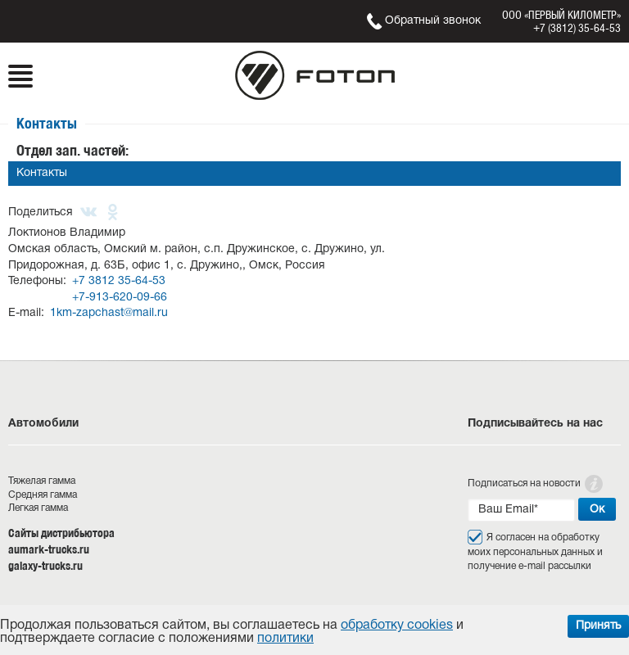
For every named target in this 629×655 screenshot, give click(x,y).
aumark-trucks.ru (48, 549)
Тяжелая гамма (41, 481)
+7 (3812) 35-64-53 (577, 27)
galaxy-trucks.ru (45, 565)
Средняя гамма (42, 494)
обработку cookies (397, 625)
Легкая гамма (38, 508)
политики (285, 638)
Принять (598, 626)
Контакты (41, 173)
